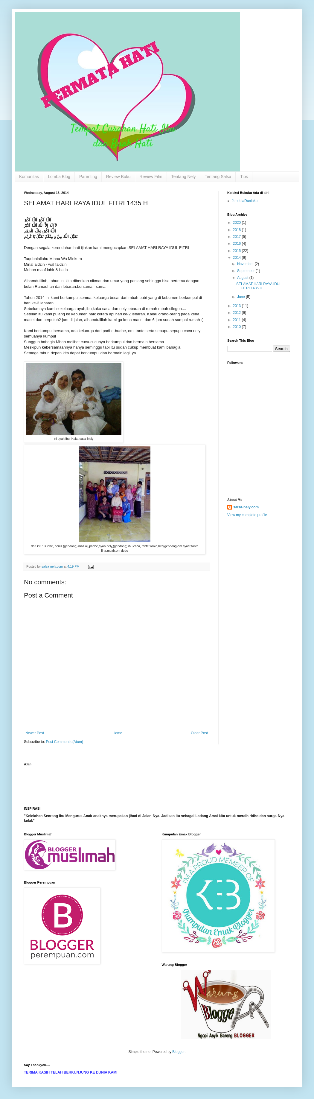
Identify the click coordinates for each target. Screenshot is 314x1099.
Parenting (88, 176)
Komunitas (29, 176)
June (241, 297)
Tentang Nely (183, 176)
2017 (237, 237)
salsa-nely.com (246, 507)
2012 (237, 313)
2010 (237, 327)
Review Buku (118, 176)
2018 (237, 230)
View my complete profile (247, 515)
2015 (237, 251)
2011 (237, 320)
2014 (237, 258)
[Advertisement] (245, 436)
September (246, 271)
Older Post (199, 733)
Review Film (151, 176)
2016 (237, 243)
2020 (237, 223)
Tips (244, 176)
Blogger (178, 1052)
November (246, 264)
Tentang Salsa (218, 176)
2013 (237, 306)
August (243, 278)
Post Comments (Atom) (64, 742)
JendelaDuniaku (244, 201)
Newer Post (34, 733)
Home (117, 733)
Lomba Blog (59, 176)
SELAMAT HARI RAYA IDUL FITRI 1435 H (258, 286)
